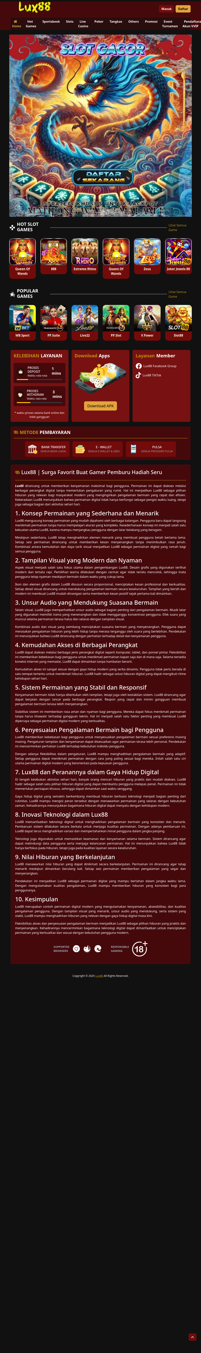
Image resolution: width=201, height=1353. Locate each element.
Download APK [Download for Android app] (100, 405)
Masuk (166, 9)
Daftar (183, 9)
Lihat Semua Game (177, 227)
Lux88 (99, 976)
